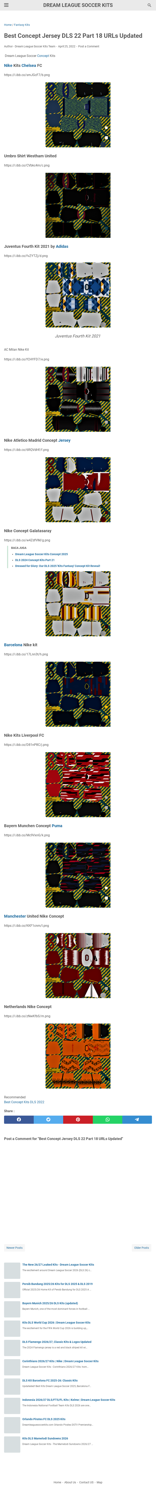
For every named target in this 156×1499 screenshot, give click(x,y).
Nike (8, 65)
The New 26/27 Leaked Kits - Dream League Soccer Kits (58, 1264)
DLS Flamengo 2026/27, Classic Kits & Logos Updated (56, 1341)
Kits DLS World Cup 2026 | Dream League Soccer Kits (56, 1322)
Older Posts (141, 1247)
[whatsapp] (107, 1120)
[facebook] (19, 1120)
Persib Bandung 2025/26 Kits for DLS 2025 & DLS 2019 (57, 1284)
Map (99, 1482)
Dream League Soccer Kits (78, 5)
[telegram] (137, 1120)
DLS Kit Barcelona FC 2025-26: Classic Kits (50, 1380)
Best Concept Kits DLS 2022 (24, 1102)
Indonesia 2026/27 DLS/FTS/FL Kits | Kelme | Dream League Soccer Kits (68, 1399)
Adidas (62, 246)
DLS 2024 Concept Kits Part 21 (35, 560)
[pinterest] (78, 1120)
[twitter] (48, 1120)
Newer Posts (14, 1247)
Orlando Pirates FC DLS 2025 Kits (43, 1419)
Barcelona (13, 644)
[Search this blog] (149, 5)
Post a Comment (88, 46)
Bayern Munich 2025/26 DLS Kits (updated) (50, 1303)
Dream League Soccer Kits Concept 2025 (41, 554)
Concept (43, 56)
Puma (57, 825)
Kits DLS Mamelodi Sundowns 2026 (45, 1438)
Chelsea (29, 65)
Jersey (64, 440)
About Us (70, 1482)
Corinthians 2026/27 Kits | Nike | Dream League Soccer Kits (60, 1361)
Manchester (15, 916)
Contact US (86, 1482)
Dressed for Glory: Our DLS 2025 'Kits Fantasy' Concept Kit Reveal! (57, 566)
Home (57, 1482)
